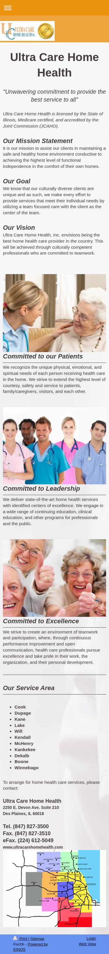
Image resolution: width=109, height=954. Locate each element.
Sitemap (37, 938)
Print (20, 938)
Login (91, 938)
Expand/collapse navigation (54, 7)
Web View (87, 944)
